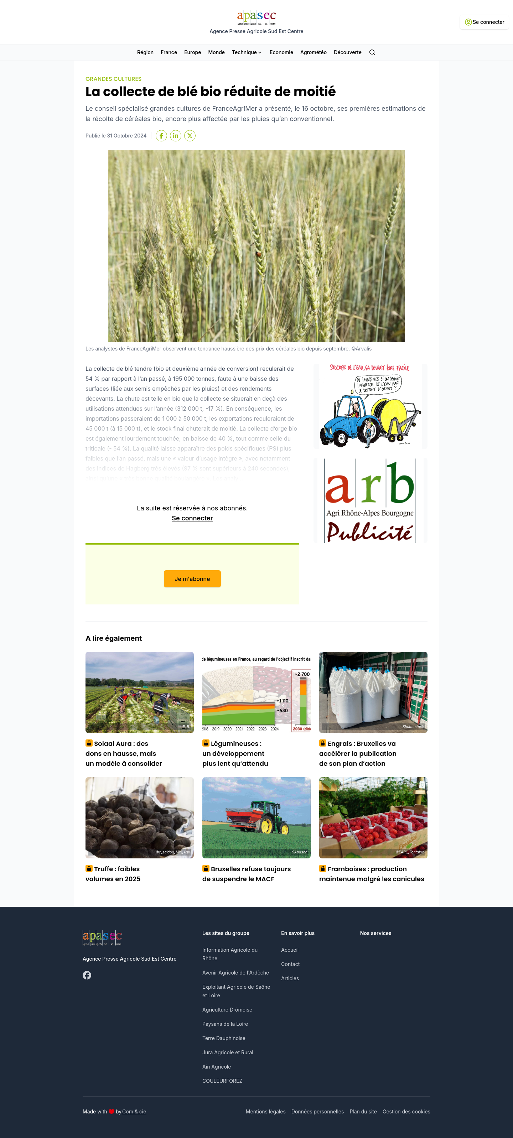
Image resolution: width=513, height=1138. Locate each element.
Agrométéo (313, 52)
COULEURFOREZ (222, 1081)
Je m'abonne (192, 578)
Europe (192, 52)
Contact (290, 964)
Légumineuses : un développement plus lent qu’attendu (235, 753)
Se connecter (192, 518)
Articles (290, 978)
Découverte (348, 52)
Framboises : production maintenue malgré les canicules (371, 873)
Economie (281, 52)
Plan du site (363, 1111)
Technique (247, 52)
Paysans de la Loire (225, 1024)
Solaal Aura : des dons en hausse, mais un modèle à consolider (124, 753)
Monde (216, 52)
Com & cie (134, 1111)
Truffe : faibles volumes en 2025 (113, 873)
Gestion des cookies (406, 1111)
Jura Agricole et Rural (227, 1052)
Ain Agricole (216, 1067)
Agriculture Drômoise (227, 1010)
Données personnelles (317, 1111)
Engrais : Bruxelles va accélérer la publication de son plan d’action (358, 753)
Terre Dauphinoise (223, 1038)
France (169, 52)
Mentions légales (266, 1111)
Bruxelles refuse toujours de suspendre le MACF (246, 873)
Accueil (290, 950)
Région (145, 52)
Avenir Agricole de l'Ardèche (235, 973)
